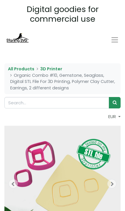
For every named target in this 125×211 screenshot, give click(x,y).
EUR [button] (112, 116)
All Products (21, 69)
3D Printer (51, 69)
